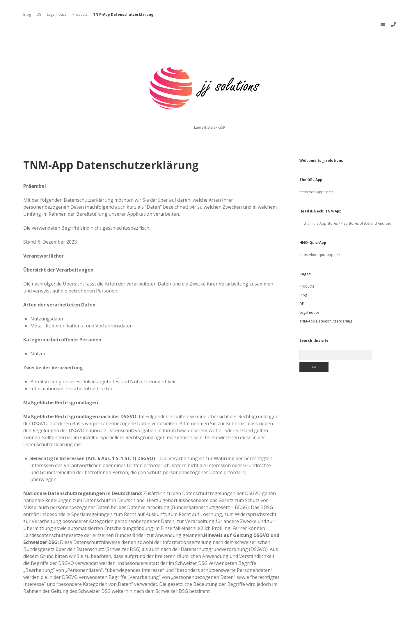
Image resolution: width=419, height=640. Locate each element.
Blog (27, 14)
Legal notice (57, 14)
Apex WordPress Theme (192, 633)
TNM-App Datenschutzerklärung (123, 14)
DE (39, 14)
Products (79, 14)
